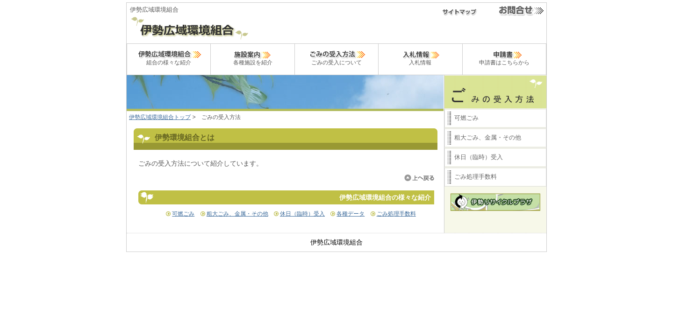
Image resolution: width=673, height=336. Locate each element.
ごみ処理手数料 (396, 213)
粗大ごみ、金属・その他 (237, 213)
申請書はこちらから (504, 57)
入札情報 (420, 57)
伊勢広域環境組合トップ (160, 117)
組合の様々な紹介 (169, 57)
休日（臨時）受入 (302, 213)
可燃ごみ (183, 213)
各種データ (350, 213)
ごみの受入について (336, 57)
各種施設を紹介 (253, 57)
